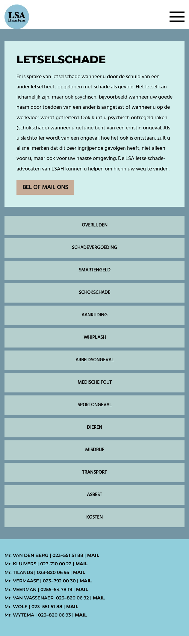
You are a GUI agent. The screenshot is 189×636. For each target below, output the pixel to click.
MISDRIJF (94, 450)
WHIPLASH (95, 338)
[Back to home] (16, 16)
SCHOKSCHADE (94, 293)
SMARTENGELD (95, 270)
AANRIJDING (94, 315)
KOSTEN (94, 517)
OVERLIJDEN (95, 225)
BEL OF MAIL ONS (45, 187)
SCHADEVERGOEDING (94, 248)
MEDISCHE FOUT (95, 382)
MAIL (93, 555)
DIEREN (94, 427)
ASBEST (94, 495)
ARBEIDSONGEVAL (94, 360)
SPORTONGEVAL (95, 405)
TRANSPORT (94, 472)
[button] (177, 17)
